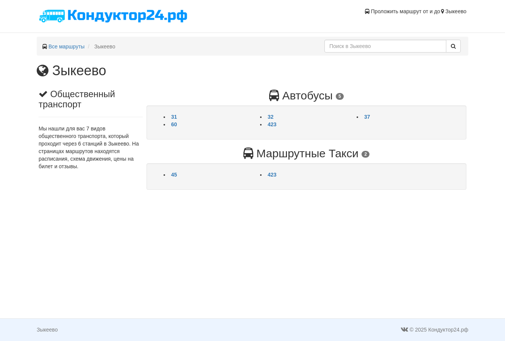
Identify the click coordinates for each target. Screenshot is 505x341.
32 (271, 117)
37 (367, 117)
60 (174, 124)
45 (174, 175)
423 (272, 124)
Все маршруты (66, 46)
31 (174, 117)
